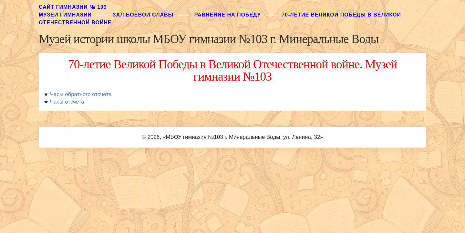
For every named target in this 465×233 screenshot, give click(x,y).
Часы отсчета (67, 102)
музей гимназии (65, 14)
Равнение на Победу (227, 14)
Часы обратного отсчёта (81, 94)
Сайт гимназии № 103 (73, 7)
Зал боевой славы (142, 14)
